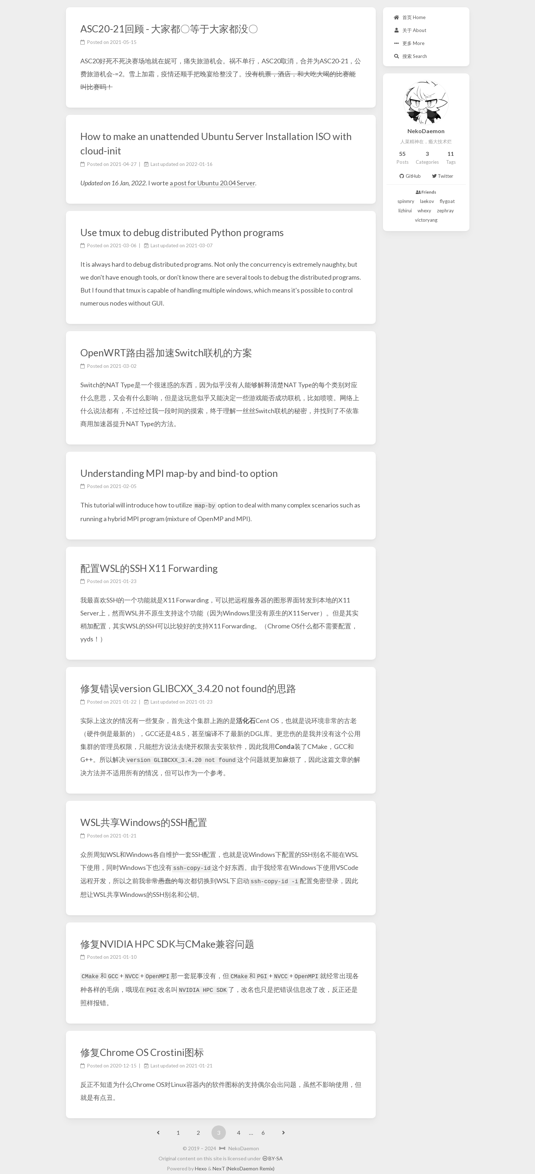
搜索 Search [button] (410, 56)
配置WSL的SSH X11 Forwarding (149, 567)
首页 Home (409, 17)
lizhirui (405, 210)
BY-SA (272, 1155)
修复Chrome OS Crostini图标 (142, 1049)
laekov (427, 201)
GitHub (409, 176)
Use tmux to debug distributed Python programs (182, 232)
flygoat (447, 201)
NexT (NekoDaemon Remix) (244, 1165)
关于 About (410, 30)
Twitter (442, 176)
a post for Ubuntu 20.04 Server (212, 183)
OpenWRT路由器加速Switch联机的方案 (166, 352)
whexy (424, 210)
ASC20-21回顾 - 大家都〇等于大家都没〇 (169, 29)
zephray (445, 210)
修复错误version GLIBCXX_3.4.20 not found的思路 (188, 688)
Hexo (201, 1165)
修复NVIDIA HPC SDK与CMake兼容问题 (167, 942)
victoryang (426, 220)
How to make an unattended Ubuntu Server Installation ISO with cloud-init (216, 143)
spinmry (405, 201)
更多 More (409, 43)
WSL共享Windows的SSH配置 (143, 821)
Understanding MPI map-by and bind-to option (179, 473)
